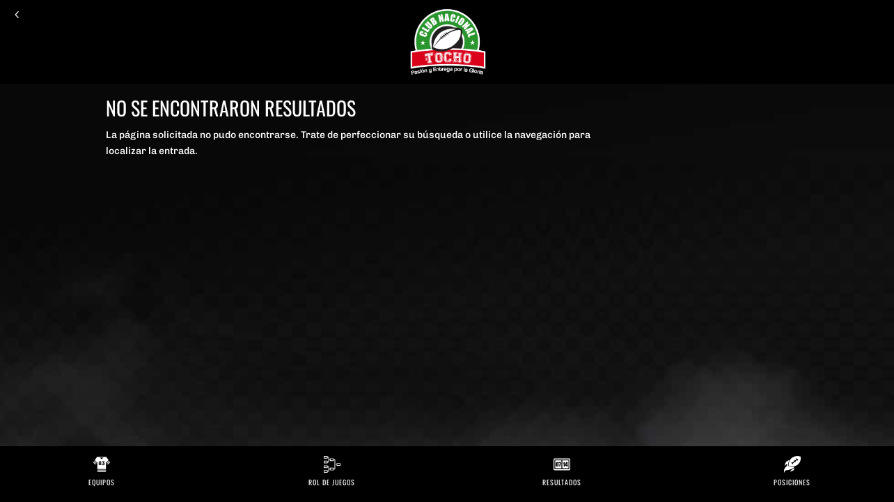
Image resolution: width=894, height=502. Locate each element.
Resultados (561, 482)
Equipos (101, 482)
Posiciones (792, 482)
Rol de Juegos (331, 482)
